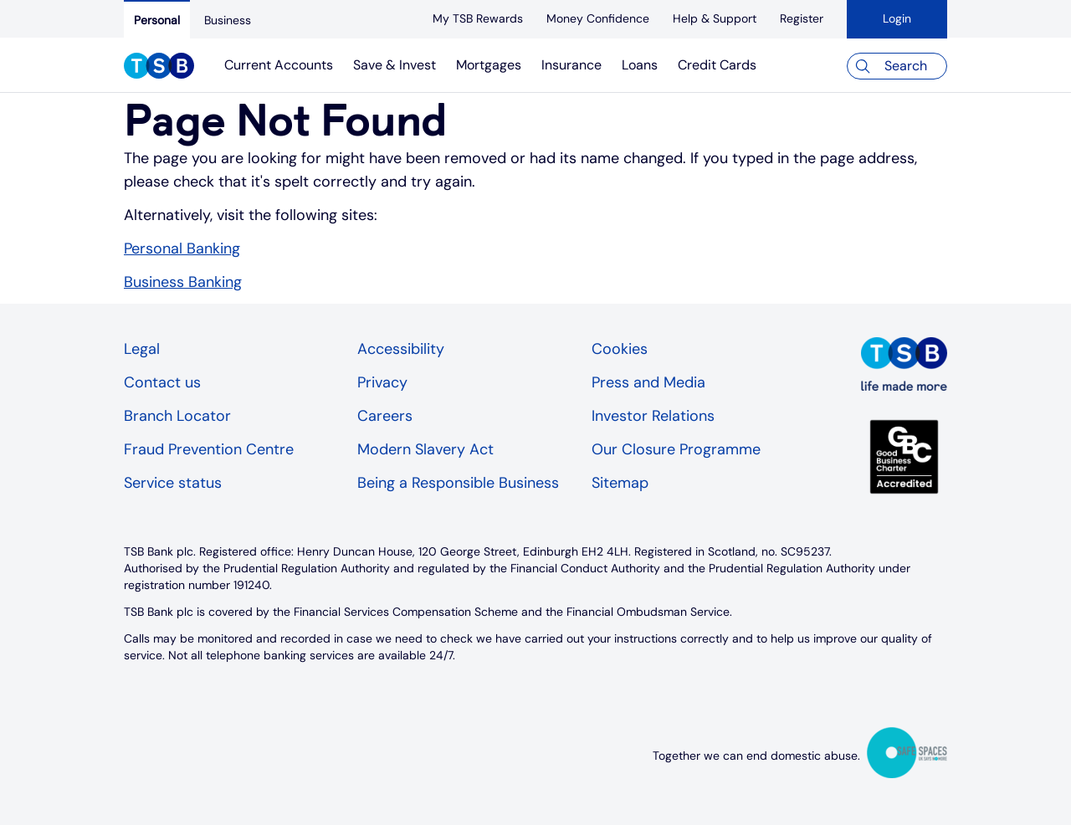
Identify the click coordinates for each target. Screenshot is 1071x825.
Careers (385, 416)
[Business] (227, 20)
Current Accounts (278, 65)
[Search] (897, 66)
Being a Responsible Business (458, 483)
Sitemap (620, 483)
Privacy (382, 382)
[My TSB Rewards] (478, 18)
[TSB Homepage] (159, 67)
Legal (142, 349)
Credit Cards (717, 65)
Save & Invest (394, 65)
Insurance (571, 65)
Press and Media (648, 382)
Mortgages (488, 65)
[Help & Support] (714, 18)
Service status (173, 483)
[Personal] (157, 19)
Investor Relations (653, 416)
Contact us (162, 382)
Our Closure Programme (676, 449)
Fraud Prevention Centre (209, 449)
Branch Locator (177, 416)
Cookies (620, 349)
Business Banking (183, 282)
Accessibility (400, 349)
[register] (801, 18)
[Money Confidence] (597, 18)
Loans (640, 65)
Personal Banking (182, 248)
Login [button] (897, 18)
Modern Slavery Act (425, 449)
